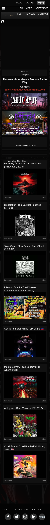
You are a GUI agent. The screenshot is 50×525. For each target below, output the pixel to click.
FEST (20, 14)
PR (21, 8)
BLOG (19, 3)
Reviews (8, 79)
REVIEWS (30, 14)
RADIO (28, 3)
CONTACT (43, 14)
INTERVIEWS (41, 8)
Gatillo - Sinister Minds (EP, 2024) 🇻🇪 (24, 328)
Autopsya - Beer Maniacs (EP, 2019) (23, 408)
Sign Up (41, 3)
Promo (34, 79)
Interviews (21, 79)
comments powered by (25, 145)
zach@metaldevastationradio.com (25, 89)
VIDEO (29, 8)
